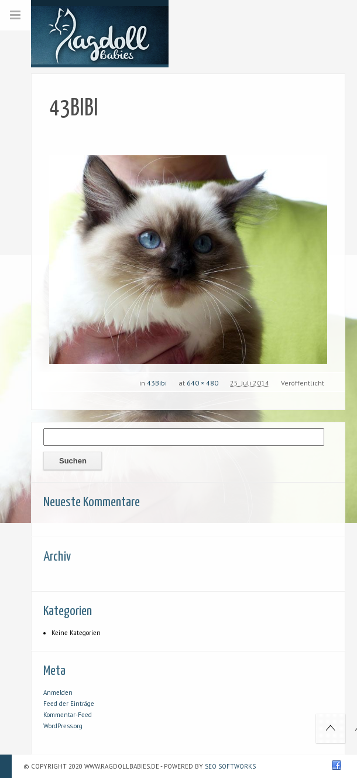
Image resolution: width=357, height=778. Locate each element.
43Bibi (157, 382)
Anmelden (58, 692)
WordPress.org (63, 726)
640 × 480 (202, 382)
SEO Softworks (230, 766)
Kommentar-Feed (67, 715)
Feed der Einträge (68, 703)
